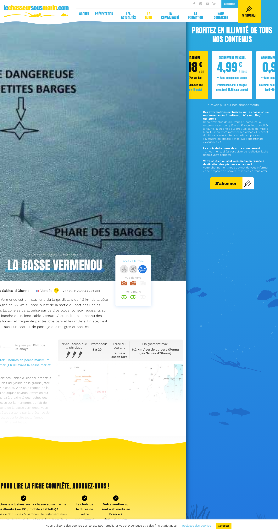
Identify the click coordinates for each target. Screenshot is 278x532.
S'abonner (233, 183)
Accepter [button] (223, 525)
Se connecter (154, 4)
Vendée (52, 254)
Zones (42, 254)
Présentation (29, 13)
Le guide (73, 15)
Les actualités (53, 15)
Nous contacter (146, 15)
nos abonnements (245, 105)
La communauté (95, 15)
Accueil (9, 13)
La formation (120, 15)
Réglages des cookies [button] (196, 525)
